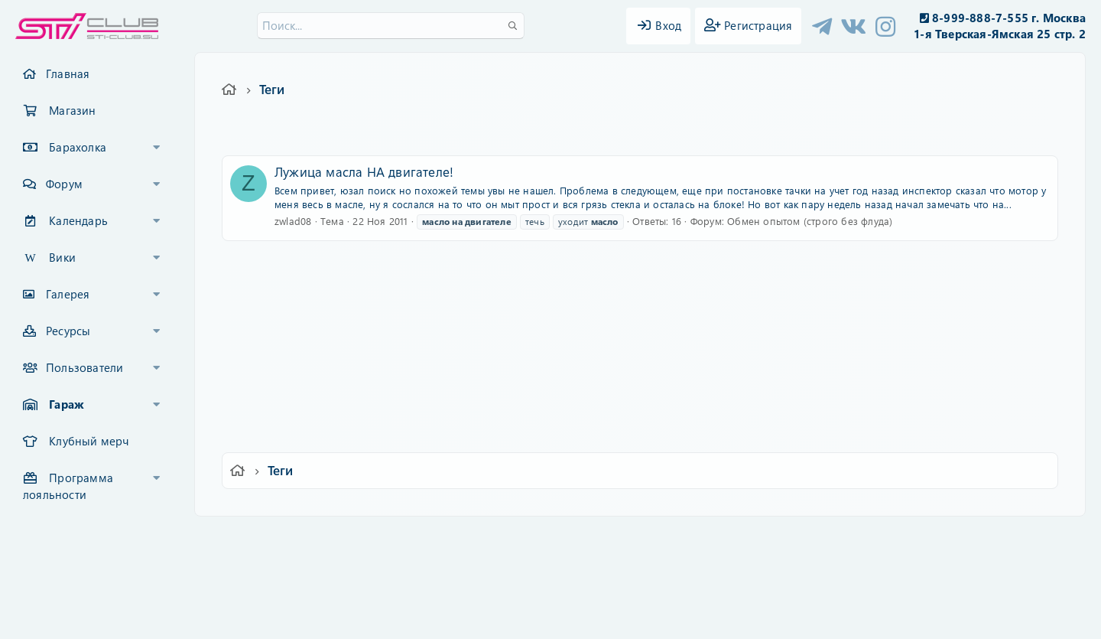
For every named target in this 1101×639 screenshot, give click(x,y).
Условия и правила (515, 538)
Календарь (78, 220)
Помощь (769, 538)
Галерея (67, 294)
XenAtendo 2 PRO (491, 594)
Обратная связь (416, 538)
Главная (67, 73)
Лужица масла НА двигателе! (363, 171)
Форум (64, 183)
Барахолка (77, 147)
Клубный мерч (88, 440)
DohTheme (590, 618)
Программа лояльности (68, 486)
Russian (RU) (327, 538)
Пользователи (84, 367)
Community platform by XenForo (550, 559)
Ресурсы (68, 330)
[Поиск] (391, 25)
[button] (156, 147)
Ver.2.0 (255, 538)
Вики (62, 257)
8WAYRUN (620, 582)
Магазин (72, 110)
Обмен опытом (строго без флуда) (809, 220)
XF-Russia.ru (69, 570)
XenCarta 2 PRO (491, 582)
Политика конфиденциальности (654, 538)
